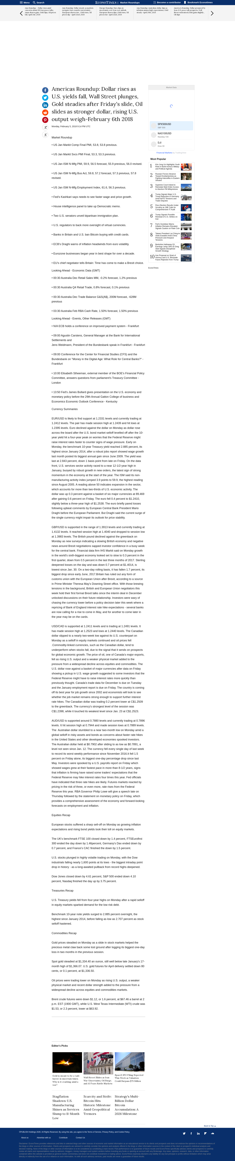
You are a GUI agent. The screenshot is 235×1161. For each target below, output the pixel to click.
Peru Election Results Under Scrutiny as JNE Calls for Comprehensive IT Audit (167, 207)
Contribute (63, 1138)
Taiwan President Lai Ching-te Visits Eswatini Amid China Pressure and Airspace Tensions (167, 236)
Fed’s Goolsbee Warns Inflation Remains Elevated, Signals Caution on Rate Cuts (167, 226)
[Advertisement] (117, 61)
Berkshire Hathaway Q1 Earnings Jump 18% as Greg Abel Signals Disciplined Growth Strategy (167, 247)
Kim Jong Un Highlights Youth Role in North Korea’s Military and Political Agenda (167, 166)
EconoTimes (153, 268)
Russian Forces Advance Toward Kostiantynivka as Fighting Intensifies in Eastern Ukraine (167, 177)
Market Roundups (130, 2)
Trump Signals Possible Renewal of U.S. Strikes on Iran (166, 217)
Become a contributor (169, 2)
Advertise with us (44, 1138)
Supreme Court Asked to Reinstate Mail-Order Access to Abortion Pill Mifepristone (167, 187)
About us (24, 1138)
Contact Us (80, 1138)
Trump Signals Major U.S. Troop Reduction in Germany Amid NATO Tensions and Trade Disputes (167, 197)
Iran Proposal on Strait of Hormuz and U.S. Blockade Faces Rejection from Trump (167, 257)
